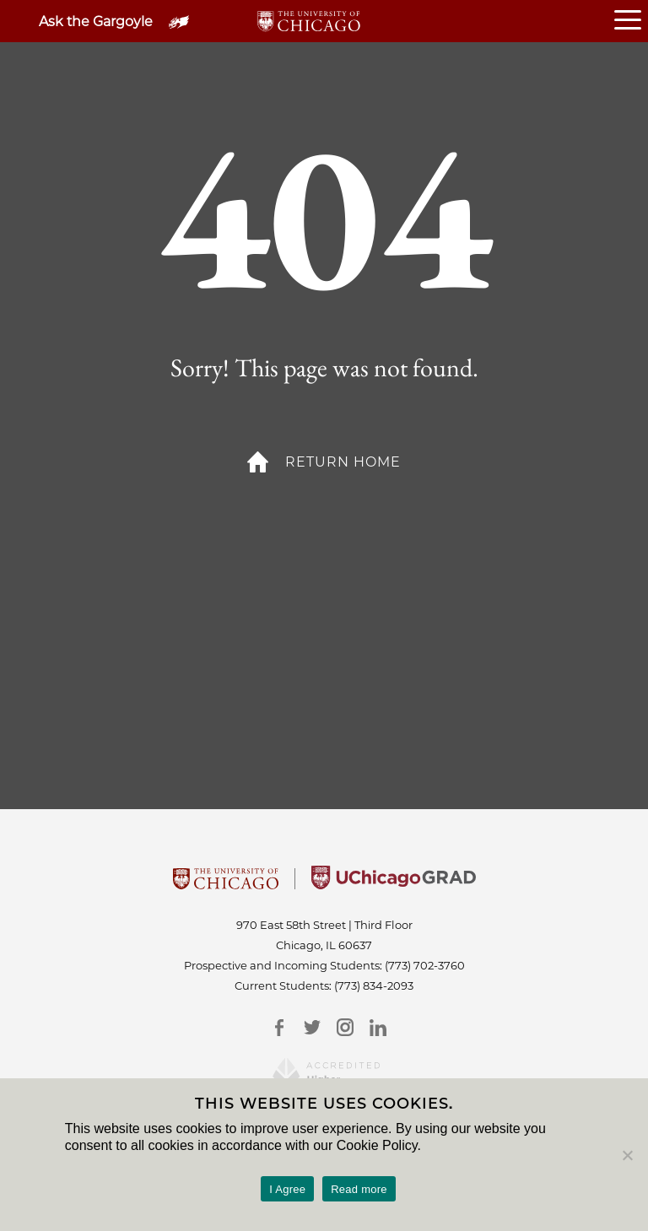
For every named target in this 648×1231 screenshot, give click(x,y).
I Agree (287, 1189)
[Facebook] (278, 1027)
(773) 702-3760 (425, 965)
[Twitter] (311, 1027)
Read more (359, 1189)
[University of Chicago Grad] (393, 884)
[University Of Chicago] (225, 884)
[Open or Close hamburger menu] (631, 21)
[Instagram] (344, 1027)
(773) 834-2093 (373, 985)
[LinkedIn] (377, 1027)
